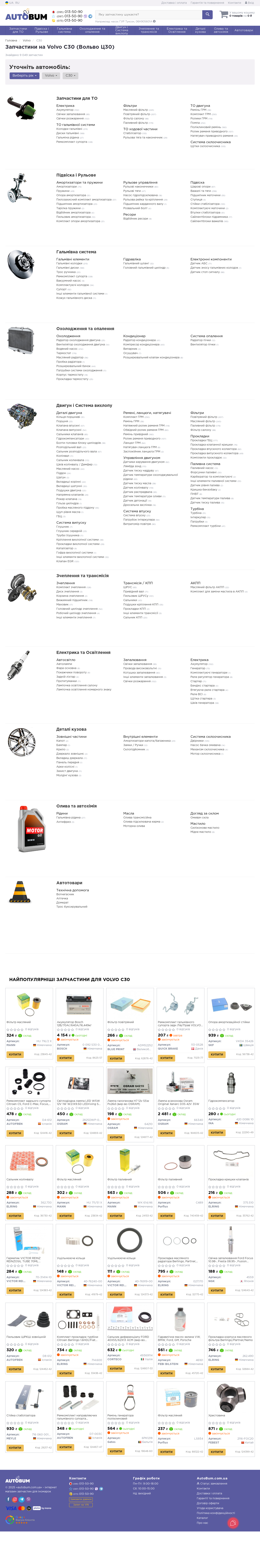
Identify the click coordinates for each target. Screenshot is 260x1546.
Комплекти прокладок (206, 458)
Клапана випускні (69, 430)
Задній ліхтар (66, 677)
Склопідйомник (134, 749)
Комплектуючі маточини (208, 208)
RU (17, 3)
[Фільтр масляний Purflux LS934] (180, 1410)
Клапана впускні (68, 426)
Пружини (63, 191)
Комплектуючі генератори (209, 673)
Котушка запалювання (139, 673)
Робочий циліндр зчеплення (76, 613)
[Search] (207, 14)
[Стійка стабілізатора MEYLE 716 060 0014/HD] (29, 1410)
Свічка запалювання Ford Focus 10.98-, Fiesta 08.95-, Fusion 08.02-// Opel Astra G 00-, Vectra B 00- (229, 1268)
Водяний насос (67, 349)
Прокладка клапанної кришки (211, 445)
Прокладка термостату (72, 379)
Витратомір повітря (137, 524)
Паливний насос (202, 468)
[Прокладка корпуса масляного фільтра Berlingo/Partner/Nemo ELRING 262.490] (231, 1329)
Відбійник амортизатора (73, 212)
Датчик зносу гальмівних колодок (214, 268)
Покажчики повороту (71, 672)
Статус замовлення (212, 1498)
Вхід (249, 3)
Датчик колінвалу (136, 488)
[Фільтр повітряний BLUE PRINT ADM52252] (130, 1004)
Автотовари (69, 883)
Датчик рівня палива (205, 485)
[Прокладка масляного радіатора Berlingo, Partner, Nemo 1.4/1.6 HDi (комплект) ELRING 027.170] (180, 1248)
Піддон (61, 473)
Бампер (62, 745)
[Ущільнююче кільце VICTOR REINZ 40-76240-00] (79, 1248)
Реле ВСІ (196, 694)
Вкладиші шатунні (69, 486)
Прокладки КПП (135, 609)
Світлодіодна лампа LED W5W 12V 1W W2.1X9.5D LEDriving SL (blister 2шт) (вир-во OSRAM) (79, 1106)
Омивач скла (199, 817)
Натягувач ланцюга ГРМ (140, 447)
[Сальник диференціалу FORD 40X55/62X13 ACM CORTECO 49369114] (130, 1327)
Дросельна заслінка (137, 505)
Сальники (130, 600)
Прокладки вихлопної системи (78, 544)
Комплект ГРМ (200, 114)
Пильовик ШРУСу (136, 596)
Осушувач (130, 353)
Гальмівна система (76, 252)
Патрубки (197, 522)
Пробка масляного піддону (75, 508)
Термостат (64, 353)
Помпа (195, 123)
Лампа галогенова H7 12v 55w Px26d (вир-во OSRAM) (129, 1105)
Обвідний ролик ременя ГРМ (143, 430)
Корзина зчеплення (70, 596)
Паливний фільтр (136, 123)
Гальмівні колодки (69, 263)
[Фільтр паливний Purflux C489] (180, 1165)
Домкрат (62, 903)
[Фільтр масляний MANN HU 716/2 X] (29, 1004)
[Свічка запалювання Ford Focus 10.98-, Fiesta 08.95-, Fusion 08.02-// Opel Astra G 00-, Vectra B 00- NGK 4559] (231, 1248)
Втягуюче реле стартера (207, 690)
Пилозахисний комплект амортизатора (84, 200)
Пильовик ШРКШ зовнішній (27, 1347)
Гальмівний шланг (136, 263)
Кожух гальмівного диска (74, 298)
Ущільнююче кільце (72, 1266)
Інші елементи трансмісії (141, 613)
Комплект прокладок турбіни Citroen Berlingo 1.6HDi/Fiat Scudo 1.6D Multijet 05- (78, 1349)
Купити (16, 1055)
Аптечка (62, 898)
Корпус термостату (70, 375)
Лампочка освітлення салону (76, 685)
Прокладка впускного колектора (213, 449)
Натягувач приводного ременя (212, 136)
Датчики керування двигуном (144, 462)
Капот (61, 741)
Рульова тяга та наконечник (143, 137)
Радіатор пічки (201, 340)
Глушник (63, 527)
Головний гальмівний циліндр (144, 268)
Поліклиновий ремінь (206, 127)
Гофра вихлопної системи (75, 553)
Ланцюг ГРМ (132, 443)
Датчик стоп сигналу (205, 272)
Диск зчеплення (68, 591)
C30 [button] (68, 75)
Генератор (198, 668)
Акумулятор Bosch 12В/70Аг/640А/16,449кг (75, 1024)
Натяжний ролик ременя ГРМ (144, 426)
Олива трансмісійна (137, 817)
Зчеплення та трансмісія (82, 576)
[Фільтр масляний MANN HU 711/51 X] (79, 1166)
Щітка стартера (201, 698)
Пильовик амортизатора (74, 217)
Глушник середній (69, 531)
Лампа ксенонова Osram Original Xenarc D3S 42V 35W (179, 1105)
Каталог (202, 1532)
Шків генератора (202, 703)
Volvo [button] (50, 75)
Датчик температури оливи (142, 496)
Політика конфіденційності (216, 1528)
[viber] (8, 1514)
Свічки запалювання (71, 114)
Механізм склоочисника (207, 749)
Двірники (197, 741)
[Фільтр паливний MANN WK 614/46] (130, 1166)
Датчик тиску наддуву (139, 471)
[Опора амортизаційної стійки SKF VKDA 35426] (231, 1004)
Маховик (62, 604)
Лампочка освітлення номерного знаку (83, 689)
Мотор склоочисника (205, 754)
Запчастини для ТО (77, 98)
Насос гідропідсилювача (140, 195)
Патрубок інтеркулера (139, 520)
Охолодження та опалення (85, 329)
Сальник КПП (133, 617)
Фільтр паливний (120, 1185)
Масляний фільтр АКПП (207, 587)
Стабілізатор (132, 133)
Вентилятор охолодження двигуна (81, 344)
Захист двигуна (67, 771)
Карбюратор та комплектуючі (211, 477)
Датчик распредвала (138, 492)
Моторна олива (134, 826)
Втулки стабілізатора (205, 212)
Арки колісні (65, 767)
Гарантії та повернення (213, 1513)
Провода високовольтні (140, 668)
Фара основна (66, 668)
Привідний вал (134, 591)
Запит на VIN (81, 1519)
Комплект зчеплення (71, 587)
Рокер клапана (67, 499)
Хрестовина (217, 1428)
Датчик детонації (135, 501)
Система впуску (134, 515)
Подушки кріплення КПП (141, 604)
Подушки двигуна (69, 490)
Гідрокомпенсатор (222, 1104)
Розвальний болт (135, 208)
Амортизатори (67, 187)
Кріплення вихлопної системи (78, 540)
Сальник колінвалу (20, 1185)
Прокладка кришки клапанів (229, 1185)
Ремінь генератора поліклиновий (121, 1430)
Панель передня (68, 762)
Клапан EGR (65, 561)
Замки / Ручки (133, 745)
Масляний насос (68, 469)
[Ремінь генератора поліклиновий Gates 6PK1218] (130, 1410)
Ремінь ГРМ (198, 110)
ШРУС (128, 587)
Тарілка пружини (68, 208)
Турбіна (196, 513)
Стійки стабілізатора (205, 204)
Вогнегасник (65, 894)
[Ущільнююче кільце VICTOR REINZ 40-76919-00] (130, 1248)
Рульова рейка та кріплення (143, 200)
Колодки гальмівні (69, 129)
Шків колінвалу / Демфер (74, 464)
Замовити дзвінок (81, 1514)
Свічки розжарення (70, 118)
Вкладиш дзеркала (69, 758)
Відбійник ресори (136, 219)
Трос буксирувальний (71, 907)
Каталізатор (65, 548)
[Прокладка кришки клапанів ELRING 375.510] (231, 1166)
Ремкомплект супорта (72, 142)
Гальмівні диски (68, 268)
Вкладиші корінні (69, 482)
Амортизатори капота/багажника (147, 741)
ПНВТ (194, 494)
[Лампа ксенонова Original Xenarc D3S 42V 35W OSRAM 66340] (180, 1086)
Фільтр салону (134, 118)
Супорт (61, 289)
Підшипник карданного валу (143, 204)
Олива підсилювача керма (142, 822)
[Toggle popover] (233, 1523)
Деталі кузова (71, 729)
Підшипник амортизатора (74, 204)
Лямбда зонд (132, 466)
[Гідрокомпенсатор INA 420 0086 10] (231, 1086)
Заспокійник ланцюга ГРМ (142, 451)
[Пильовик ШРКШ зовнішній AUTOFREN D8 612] (29, 1329)
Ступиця (196, 200)
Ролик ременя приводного (209, 131)
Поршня (62, 421)
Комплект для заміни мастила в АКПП (217, 591)
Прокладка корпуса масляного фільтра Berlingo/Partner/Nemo (231, 1349)
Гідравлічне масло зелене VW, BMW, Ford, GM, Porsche (180, 1349)
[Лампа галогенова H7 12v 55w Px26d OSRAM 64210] (130, 1084)
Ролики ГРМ (199, 118)
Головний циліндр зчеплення (77, 609)
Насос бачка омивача (205, 745)
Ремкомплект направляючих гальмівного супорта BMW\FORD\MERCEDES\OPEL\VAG (79, 1430)
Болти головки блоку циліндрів (79, 443)
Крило (61, 749)
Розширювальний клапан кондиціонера (151, 357)
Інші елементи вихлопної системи (80, 557)
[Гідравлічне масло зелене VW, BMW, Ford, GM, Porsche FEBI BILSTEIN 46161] (180, 1329)
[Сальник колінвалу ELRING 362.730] (29, 1166)
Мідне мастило (201, 832)
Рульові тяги (132, 191)
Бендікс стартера (202, 686)
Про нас (202, 1537)
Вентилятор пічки (203, 344)
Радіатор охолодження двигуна (78, 340)
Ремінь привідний (136, 434)
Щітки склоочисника (205, 146)
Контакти (234, 3)
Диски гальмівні (68, 133)
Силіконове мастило (204, 828)
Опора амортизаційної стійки (230, 1023)
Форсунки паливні (203, 472)
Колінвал (63, 456)
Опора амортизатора (71, 195)
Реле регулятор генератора (210, 677)
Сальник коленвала (70, 460)
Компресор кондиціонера (141, 344)
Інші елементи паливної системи (213, 481)
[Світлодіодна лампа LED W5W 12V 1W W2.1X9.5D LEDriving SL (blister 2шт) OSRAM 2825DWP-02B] (79, 1085)
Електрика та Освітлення (83, 652)
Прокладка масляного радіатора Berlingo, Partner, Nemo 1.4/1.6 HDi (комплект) (178, 1268)
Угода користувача (210, 1523)
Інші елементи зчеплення (74, 617)
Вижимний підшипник (72, 600)
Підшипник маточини (205, 195)
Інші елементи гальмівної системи (80, 294)
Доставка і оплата (174, 3)
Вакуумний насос (69, 281)
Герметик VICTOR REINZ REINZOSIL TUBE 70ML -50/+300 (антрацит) (24, 1268)
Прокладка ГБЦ (201, 440)
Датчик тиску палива (205, 503)
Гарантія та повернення (207, 3)
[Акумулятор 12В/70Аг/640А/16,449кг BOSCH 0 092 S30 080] (79, 1004)
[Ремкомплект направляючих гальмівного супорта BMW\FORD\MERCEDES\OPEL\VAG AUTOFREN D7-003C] (79, 1410)
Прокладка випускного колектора (214, 453)
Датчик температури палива (210, 498)
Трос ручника (66, 272)
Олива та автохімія (76, 806)
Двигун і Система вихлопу (84, 405)
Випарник (130, 349)
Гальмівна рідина (68, 817)
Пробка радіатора (69, 362)
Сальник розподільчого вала (77, 451)
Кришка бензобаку (204, 490)
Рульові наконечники (138, 187)
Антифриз (63, 822)
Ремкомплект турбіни (206, 526)
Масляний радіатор (70, 357)
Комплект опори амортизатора (78, 221)
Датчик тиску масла (137, 483)
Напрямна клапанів (70, 495)
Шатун (61, 477)
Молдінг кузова (67, 775)
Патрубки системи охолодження (79, 370)
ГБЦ (59, 516)
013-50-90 (67, 12)
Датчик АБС (199, 263)
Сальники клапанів (70, 434)
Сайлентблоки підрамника (209, 217)
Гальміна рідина (68, 137)
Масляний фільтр (136, 110)
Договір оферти (208, 1518)
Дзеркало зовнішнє (70, 754)
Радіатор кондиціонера (140, 340)
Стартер (196, 681)
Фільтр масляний (19, 1023)
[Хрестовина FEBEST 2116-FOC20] (231, 1411)
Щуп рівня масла (68, 512)
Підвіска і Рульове (76, 175)
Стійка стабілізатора (21, 1428)
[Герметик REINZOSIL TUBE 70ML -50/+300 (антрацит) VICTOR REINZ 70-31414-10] (29, 1248)
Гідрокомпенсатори (70, 439)
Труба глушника (68, 535)
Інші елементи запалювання (143, 677)
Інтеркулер (198, 517)
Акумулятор (65, 110)
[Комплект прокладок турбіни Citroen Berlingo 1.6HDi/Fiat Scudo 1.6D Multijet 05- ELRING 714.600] (79, 1329)
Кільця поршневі (68, 417)
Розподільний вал (69, 447)
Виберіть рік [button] (24, 75)
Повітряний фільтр (137, 114)
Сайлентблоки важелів (207, 221)
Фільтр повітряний (121, 1023)
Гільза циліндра (67, 503)
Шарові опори (200, 187)
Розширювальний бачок (73, 366)
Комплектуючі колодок (73, 285)
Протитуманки (67, 681)
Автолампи (64, 664)
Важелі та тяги (201, 191)
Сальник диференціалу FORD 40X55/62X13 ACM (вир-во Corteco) (129, 1349)
